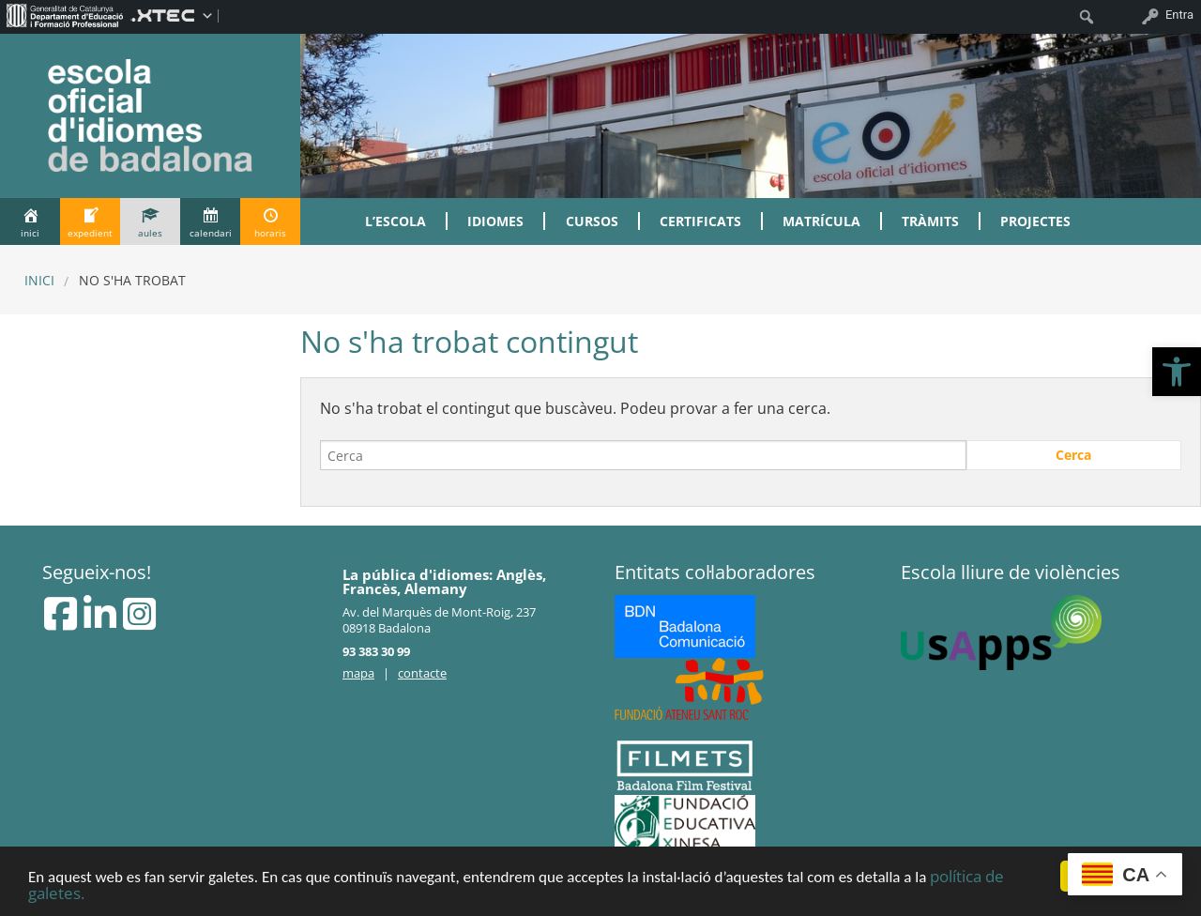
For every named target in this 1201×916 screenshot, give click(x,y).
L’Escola (395, 221)
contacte (422, 672)
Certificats (700, 221)
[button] (1176, 371)
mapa (358, 672)
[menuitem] (65, 15)
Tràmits (930, 221)
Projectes (1035, 221)
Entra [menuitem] (1179, 15)
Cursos (592, 221)
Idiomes (495, 221)
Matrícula (821, 221)
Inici (39, 280)
